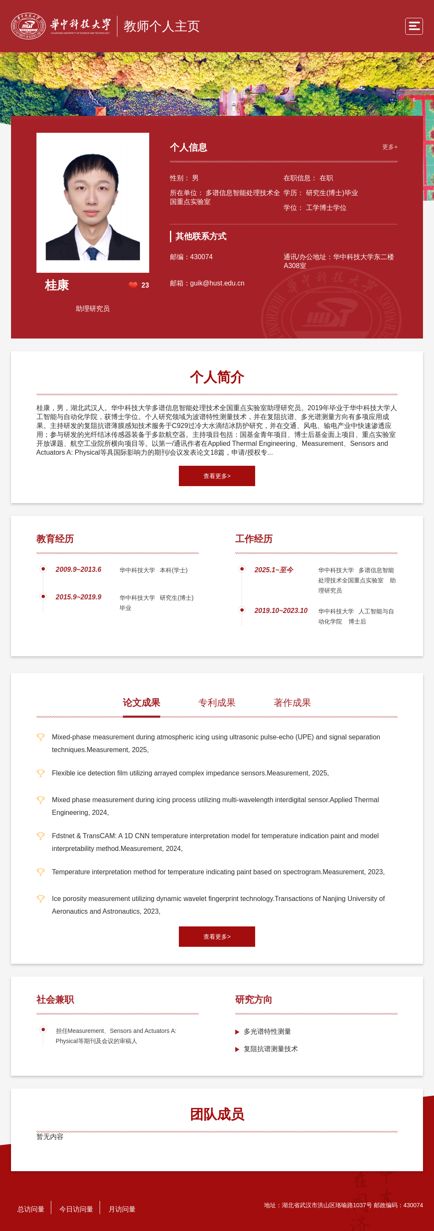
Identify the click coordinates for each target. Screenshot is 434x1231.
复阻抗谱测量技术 (271, 1048)
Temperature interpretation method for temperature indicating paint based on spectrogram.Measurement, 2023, (218, 872)
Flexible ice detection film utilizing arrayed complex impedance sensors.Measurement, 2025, (190, 773)
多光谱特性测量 (267, 1031)
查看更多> (217, 476)
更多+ (390, 146)
